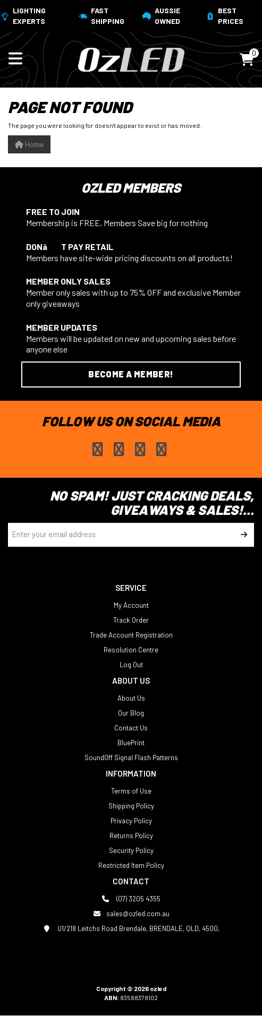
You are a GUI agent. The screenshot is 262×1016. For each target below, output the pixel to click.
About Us (131, 698)
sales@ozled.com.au (131, 913)
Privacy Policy (131, 820)
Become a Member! (130, 374)
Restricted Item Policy (131, 865)
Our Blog (131, 713)
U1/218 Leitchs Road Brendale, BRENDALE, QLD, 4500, (131, 928)
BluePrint (131, 742)
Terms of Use (131, 791)
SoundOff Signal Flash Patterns (131, 757)
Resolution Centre (131, 649)
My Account (131, 605)
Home (29, 144)
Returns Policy (131, 835)
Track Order (131, 620)
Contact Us (131, 728)
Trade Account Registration (131, 635)
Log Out (131, 664)
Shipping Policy (131, 806)
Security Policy (131, 850)
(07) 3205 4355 (131, 898)
